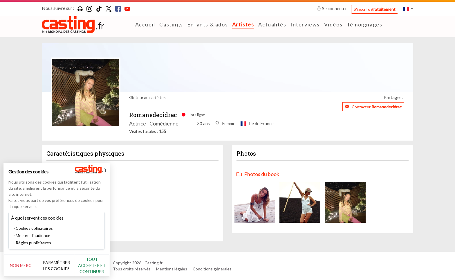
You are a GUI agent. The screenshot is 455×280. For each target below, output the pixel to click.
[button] (408, 9)
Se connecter (332, 8)
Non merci (23, 265)
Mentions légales (171, 268)
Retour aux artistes (148, 97)
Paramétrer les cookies (64, 265)
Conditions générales (212, 268)
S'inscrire (375, 9)
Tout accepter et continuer (105, 265)
